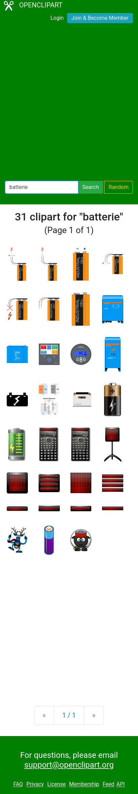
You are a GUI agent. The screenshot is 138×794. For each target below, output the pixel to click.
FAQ (18, 784)
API (121, 784)
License (56, 784)
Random (118, 187)
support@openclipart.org (68, 765)
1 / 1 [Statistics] (69, 715)
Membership (84, 784)
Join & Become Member (100, 18)
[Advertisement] (69, 103)
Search (90, 187)
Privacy (35, 784)
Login (56, 18)
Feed (108, 784)
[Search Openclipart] (41, 187)
